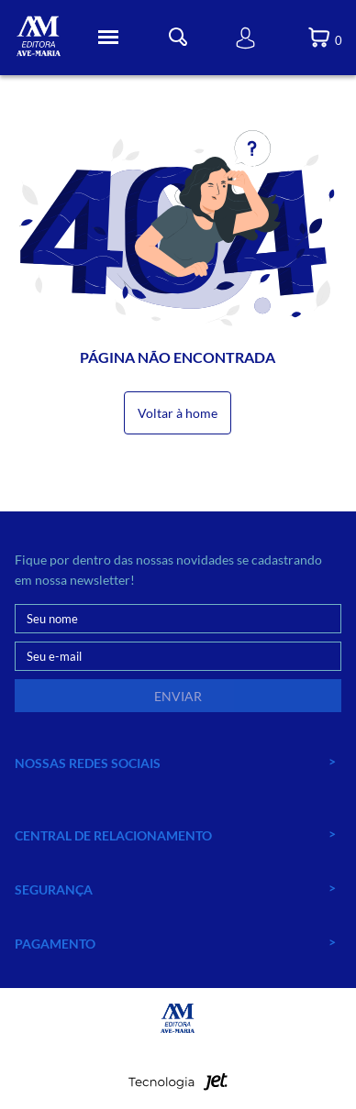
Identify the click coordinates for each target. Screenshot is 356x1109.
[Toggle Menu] (108, 37)
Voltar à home (177, 413)
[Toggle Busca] (177, 37)
